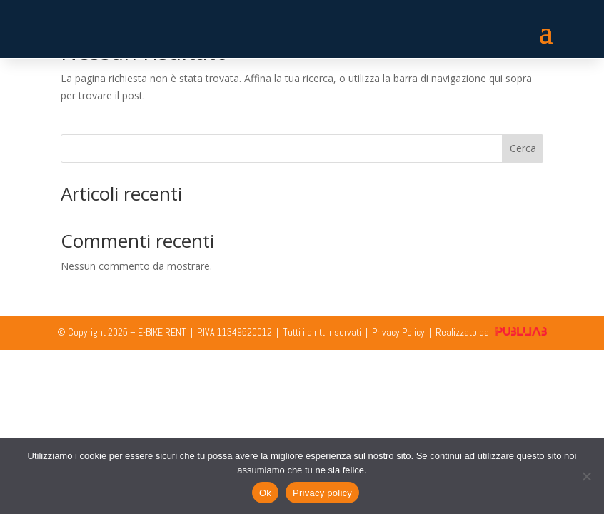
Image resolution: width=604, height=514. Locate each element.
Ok (265, 493)
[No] (586, 476)
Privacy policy (322, 493)
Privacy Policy (398, 332)
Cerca (523, 148)
